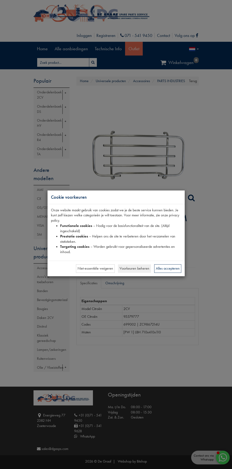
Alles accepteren (168, 268)
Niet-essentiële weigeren (95, 268)
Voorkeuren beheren (134, 268)
